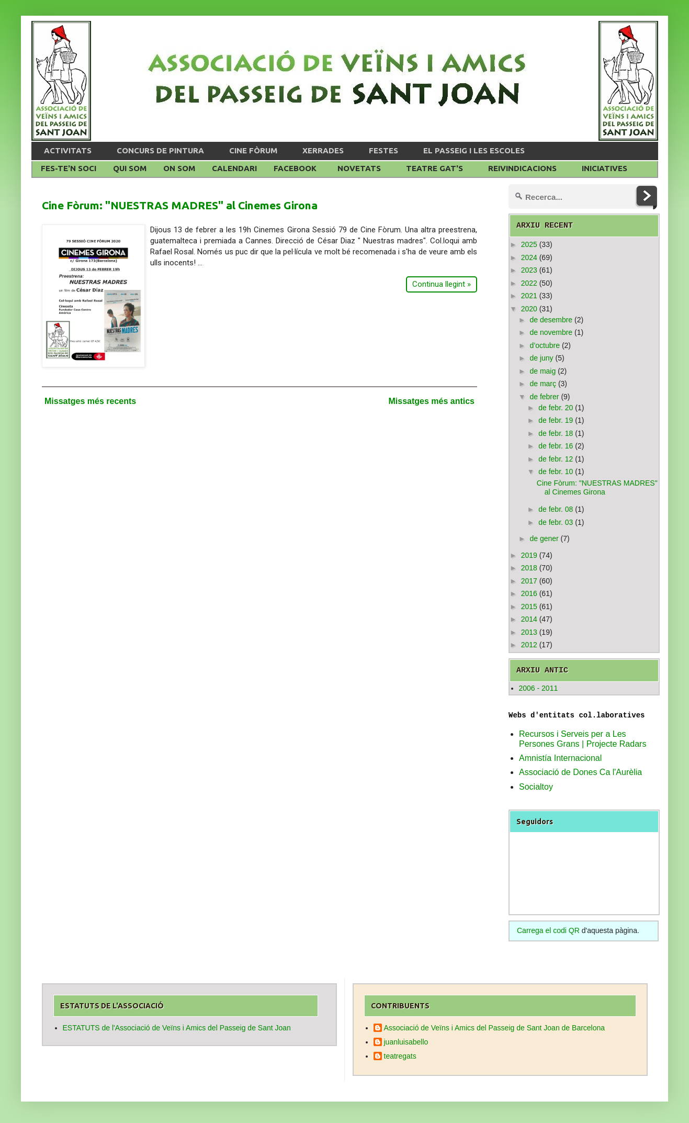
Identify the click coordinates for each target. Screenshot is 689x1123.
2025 (529, 244)
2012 (529, 645)
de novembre (550, 332)
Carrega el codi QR (548, 930)
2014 (529, 619)
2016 (529, 593)
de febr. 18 (555, 433)
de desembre (550, 320)
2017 (529, 581)
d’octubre (544, 345)
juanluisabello (406, 1042)
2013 (529, 632)
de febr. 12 (555, 459)
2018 (529, 568)
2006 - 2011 (538, 688)
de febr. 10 (555, 471)
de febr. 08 (555, 509)
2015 (529, 606)
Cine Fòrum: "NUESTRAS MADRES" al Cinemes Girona (180, 205)
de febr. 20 (555, 407)
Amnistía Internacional (560, 758)
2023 (529, 270)
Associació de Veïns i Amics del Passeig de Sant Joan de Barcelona (494, 1028)
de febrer (544, 396)
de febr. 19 (555, 420)
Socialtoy (536, 786)
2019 (529, 555)
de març (542, 383)
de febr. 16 (555, 446)
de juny (541, 358)
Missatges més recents (90, 401)
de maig (542, 371)
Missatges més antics (431, 401)
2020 (529, 309)
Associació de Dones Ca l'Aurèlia (580, 772)
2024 (529, 257)
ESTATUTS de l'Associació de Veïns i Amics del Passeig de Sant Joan (177, 1028)
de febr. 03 (555, 522)
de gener (543, 538)
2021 (529, 295)
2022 (529, 283)
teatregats (400, 1056)
